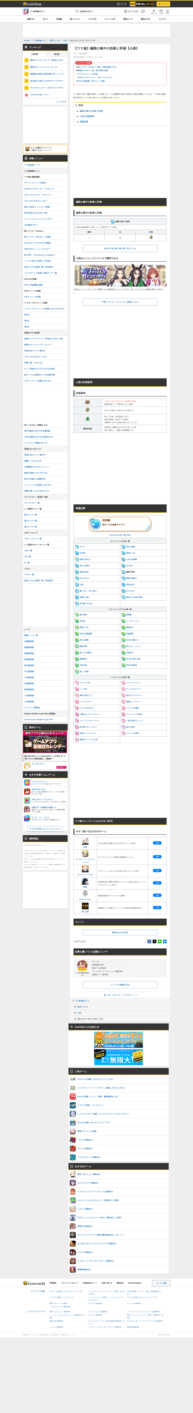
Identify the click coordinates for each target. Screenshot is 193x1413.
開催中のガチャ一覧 (86, 70)
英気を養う (128, 585)
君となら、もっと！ (131, 646)
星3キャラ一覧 (30, 515)
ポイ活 (121, 4)
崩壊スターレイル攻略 (58, 1303)
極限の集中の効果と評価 (91, 111)
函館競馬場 (29, 647)
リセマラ (162, 19)
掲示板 (57, 54)
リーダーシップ (130, 621)
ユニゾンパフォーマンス (87, 721)
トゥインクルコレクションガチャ (38, 219)
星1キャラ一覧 (30, 527)
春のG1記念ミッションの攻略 (37, 207)
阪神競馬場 (29, 689)
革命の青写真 (129, 665)
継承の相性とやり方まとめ (35, 473)
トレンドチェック (130, 683)
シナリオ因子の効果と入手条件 (37, 261)
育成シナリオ (82, 1007)
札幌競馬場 (29, 641)
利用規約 (52, 1283)
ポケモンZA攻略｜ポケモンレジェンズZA (65, 1291)
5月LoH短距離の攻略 (33, 285)
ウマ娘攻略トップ (32, 165)
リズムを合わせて (84, 708)
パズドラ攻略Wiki (95, 1303)
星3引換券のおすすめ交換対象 (37, 431)
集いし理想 (82, 672)
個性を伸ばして (83, 695)
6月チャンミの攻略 (32, 297)
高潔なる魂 (82, 597)
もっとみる (61, 101)
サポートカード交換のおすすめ (37, 381)
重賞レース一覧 (31, 635)
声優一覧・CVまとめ (33, 363)
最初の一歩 (128, 553)
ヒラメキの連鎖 (130, 708)
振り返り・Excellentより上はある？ (40, 255)
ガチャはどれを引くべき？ (35, 201)
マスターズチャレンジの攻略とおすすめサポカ (44, 309)
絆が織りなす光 (83, 604)
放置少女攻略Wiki (56, 1321)
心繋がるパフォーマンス (87, 714)
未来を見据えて (130, 640)
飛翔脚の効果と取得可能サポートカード (47, 74)
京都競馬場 (29, 683)
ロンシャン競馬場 (32, 707)
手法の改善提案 (83, 634)
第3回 (26, 327)
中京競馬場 (29, 677)
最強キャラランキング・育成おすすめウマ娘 (49, 60)
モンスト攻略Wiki (134, 1303)
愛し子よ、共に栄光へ (86, 591)
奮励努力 (127, 627)
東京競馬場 (29, 665)
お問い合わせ (107, 1283)
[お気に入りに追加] (131, 11)
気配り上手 (82, 627)
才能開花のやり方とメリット (36, 467)
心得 (79, 1013)
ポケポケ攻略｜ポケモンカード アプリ (142, 1297)
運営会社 (120, 1283)
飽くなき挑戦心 (83, 653)
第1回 (26, 315)
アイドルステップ (130, 689)
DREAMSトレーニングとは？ (37, 249)
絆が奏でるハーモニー (86, 727)
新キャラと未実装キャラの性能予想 (39, 375)
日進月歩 (127, 653)
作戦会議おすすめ (109, 67)
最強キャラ (128, 19)
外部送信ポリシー (90, 1283)
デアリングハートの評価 (87, 74)
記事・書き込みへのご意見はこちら (120, 995)
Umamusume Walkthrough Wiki (38, 719)
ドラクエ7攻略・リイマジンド (61, 1297)
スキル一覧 (29, 574)
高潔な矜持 (82, 572)
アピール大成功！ (130, 733)
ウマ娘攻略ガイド (82, 1001)
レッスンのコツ (83, 702)
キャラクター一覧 (32, 503)
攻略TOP (30, 19)
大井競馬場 (29, 701)
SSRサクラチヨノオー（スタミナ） (39, 189)
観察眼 (126, 615)
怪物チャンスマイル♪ (86, 733)
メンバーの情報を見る (120, 985)
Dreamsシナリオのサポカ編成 (37, 243)
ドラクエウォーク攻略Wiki (59, 1307)
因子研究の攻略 (102, 70)
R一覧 (26, 563)
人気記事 (34, 54)
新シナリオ (75, 19)
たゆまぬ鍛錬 (129, 559)
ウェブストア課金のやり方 (35, 443)
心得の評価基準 (87, 116)
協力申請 (81, 615)
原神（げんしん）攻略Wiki (59, 1312)
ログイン (163, 4)
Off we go (127, 591)
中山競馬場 (29, 671)
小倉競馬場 (29, 695)
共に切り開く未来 (130, 659)
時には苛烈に (82, 566)
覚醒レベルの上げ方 (33, 461)
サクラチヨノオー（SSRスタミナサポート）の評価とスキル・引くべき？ (49, 88)
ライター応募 (161, 1283)
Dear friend (82, 578)
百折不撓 (81, 665)
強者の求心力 (82, 559)
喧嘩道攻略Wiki (133, 1327)
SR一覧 (27, 557)
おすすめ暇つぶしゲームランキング (46, 829)
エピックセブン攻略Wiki (97, 1312)
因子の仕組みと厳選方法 (34, 479)
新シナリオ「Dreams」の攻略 (37, 237)
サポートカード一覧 (33, 539)
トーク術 (81, 689)
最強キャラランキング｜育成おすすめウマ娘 (43, 339)
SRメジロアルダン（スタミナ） (38, 195)
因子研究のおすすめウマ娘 (35, 213)
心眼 (79, 585)
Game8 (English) (134, 1283)
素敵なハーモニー (130, 702)
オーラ (80, 547)
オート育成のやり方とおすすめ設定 (39, 369)
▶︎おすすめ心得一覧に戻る (120, 526)
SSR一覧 (28, 550)
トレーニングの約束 (131, 714)
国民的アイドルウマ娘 (86, 740)
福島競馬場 (29, 653)
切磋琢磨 (127, 634)
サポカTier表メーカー (39, 95)
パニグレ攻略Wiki (56, 1327)
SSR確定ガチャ (31, 225)
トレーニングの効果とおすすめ (37, 485)
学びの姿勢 (128, 547)
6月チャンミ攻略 (98, 81)
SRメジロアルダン (105, 78)
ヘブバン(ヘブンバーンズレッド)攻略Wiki (143, 1312)
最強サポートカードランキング (43, 67)
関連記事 (84, 121)
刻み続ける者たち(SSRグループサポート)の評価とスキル (49, 81)
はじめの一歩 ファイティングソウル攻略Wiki (145, 1321)
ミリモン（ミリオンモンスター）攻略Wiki (105, 1327)
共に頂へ (127, 566)
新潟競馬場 (29, 659)
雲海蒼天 (81, 659)
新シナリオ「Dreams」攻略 (89, 67)
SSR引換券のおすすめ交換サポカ (38, 437)
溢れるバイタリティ (131, 695)
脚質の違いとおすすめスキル (36, 491)
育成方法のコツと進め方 (34, 351)
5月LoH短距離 (83, 81)
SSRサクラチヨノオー (87, 78)
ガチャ (45, 19)
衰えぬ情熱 (82, 640)
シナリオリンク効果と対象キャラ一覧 (40, 273)
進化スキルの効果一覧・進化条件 (38, 267)
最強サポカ (145, 19)
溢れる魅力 (128, 727)
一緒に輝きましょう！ (132, 721)
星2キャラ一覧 (30, 521)
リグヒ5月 (92, 19)
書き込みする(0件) (120, 932)
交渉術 (80, 621)
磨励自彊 (81, 646)
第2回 (26, 321)
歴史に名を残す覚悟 (131, 597)
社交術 (80, 553)
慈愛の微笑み (129, 578)
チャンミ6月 (109, 19)
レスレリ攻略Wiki (95, 1315)
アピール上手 (82, 683)
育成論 (59, 19)
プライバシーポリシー (70, 1283)
